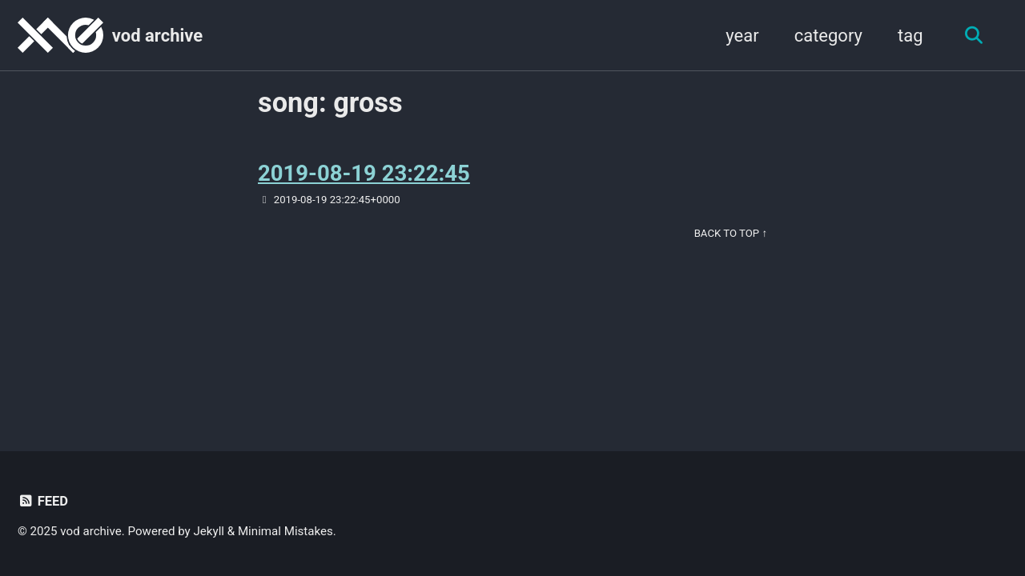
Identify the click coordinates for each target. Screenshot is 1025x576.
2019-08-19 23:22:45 (364, 173)
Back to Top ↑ (730, 233)
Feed (43, 501)
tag (910, 36)
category (828, 36)
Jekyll (209, 531)
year (742, 36)
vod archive (157, 36)
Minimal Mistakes (285, 531)
